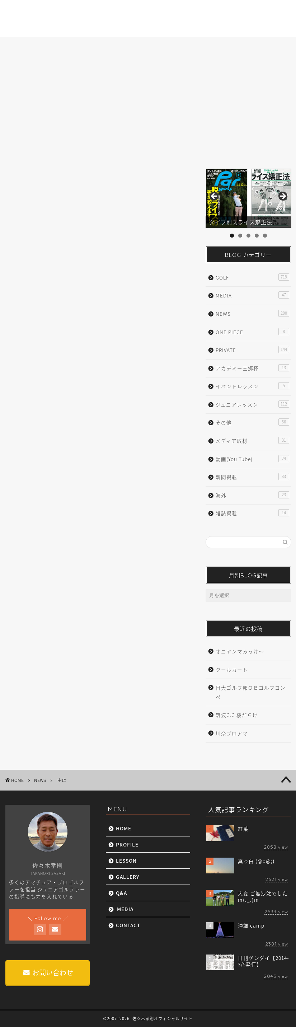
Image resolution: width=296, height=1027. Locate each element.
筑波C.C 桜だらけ (237, 714)
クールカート (232, 669)
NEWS (20, 78)
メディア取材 (252, 440)
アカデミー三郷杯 (252, 368)
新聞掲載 (252, 476)
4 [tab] (257, 236)
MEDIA (225, 46)
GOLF (252, 277)
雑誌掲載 (252, 513)
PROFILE (65, 46)
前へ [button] (214, 196)
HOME (26, 46)
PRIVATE (252, 349)
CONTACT (265, 46)
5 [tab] (265, 236)
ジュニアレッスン (252, 404)
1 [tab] (232, 236)
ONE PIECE (252, 332)
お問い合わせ (48, 972)
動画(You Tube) (252, 459)
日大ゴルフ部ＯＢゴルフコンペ (251, 692)
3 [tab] (248, 236)
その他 (252, 422)
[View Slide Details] (248, 198)
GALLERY (150, 46)
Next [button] (282, 196)
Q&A (188, 46)
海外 (252, 495)
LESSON (107, 46)
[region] (248, 198)
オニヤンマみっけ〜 (240, 651)
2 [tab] (240, 236)
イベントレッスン (252, 386)
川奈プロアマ (232, 733)
